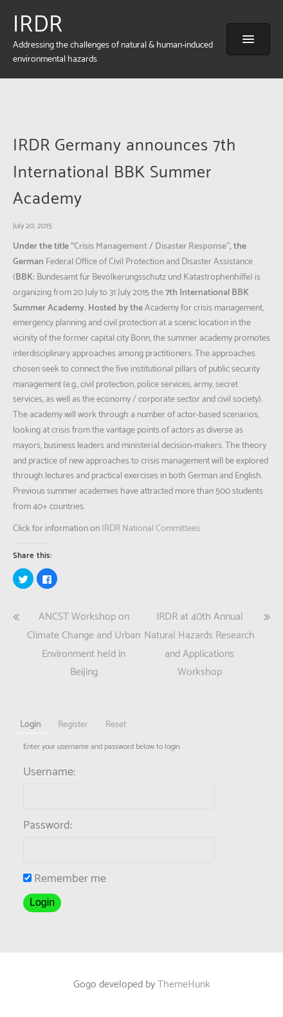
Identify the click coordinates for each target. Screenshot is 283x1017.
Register (73, 724)
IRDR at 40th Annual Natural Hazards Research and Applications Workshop (199, 644)
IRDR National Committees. (151, 528)
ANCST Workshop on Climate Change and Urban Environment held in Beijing (83, 644)
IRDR (38, 25)
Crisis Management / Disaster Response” (152, 246)
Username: (49, 772)
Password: (47, 825)
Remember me (64, 878)
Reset (115, 724)
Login (30, 724)
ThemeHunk (184, 984)
